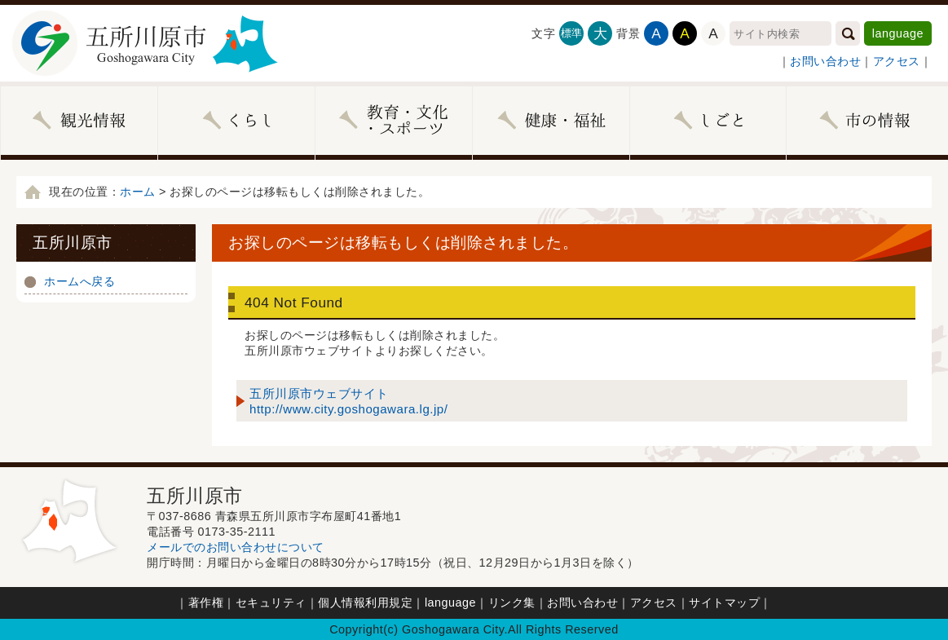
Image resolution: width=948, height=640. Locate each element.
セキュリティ (271, 602)
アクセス (896, 61)
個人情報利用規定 (365, 602)
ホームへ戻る (79, 281)
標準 (572, 33)
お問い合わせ (825, 61)
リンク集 (512, 602)
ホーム (138, 191)
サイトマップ (724, 602)
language (898, 33)
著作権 (206, 602)
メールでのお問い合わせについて (235, 547)
